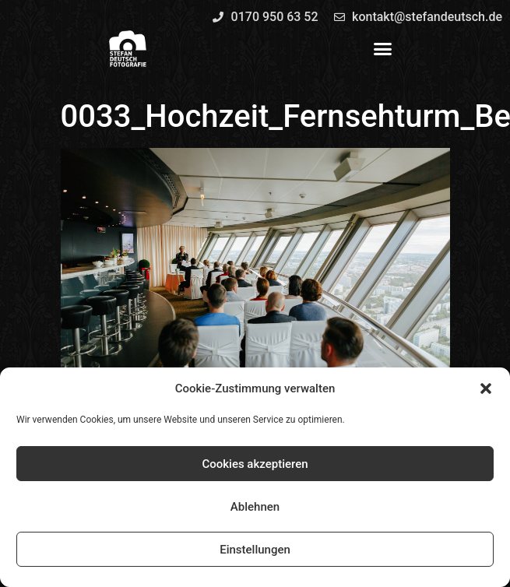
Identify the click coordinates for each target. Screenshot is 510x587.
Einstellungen (255, 550)
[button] (486, 388)
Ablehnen (255, 507)
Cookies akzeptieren (255, 464)
